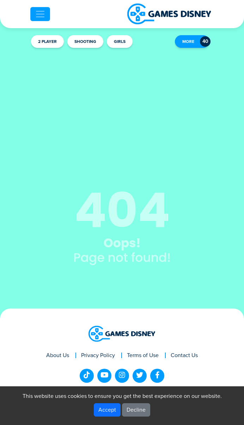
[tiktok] (87, 376)
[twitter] (140, 376)
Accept (107, 410)
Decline (136, 410)
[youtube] (104, 376)
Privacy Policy (98, 355)
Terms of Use (143, 355)
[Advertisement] (122, 104)
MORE (188, 42)
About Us (57, 355)
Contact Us (184, 355)
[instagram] (122, 376)
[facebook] (157, 376)
